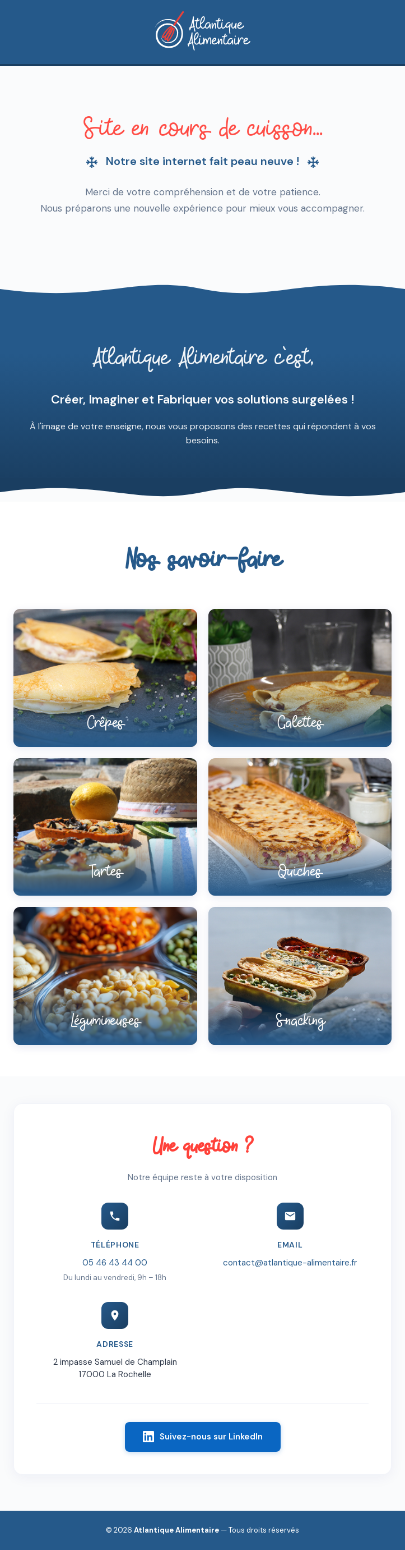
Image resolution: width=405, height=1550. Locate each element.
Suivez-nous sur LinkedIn (203, 1438)
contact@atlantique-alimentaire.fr (290, 1264)
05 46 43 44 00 (114, 1264)
